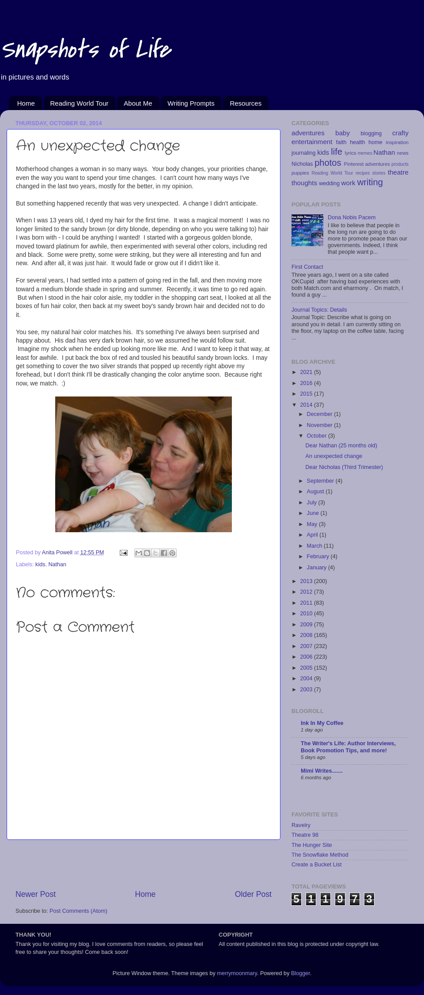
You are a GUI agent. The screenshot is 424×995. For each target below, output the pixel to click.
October (317, 436)
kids (40, 564)
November (320, 425)
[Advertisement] (143, 864)
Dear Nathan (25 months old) (341, 445)
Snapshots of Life (85, 50)
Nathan (58, 564)
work (348, 183)
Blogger (300, 973)
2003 (307, 689)
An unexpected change (333, 456)
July (312, 502)
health (357, 142)
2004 (307, 678)
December (320, 414)
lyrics (350, 153)
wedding (329, 183)
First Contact (307, 267)
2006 (307, 657)
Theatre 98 (305, 835)
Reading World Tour (79, 103)
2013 (307, 581)
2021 (307, 372)
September (321, 481)
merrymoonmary (237, 973)
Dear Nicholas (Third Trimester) (344, 467)
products (400, 164)
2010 (307, 613)
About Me (138, 103)
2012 (307, 592)
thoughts (304, 183)
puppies (300, 172)
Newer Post (35, 894)
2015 (307, 394)
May (313, 524)
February (319, 556)
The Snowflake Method (320, 855)
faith (341, 142)
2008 (307, 635)
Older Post (253, 894)
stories (379, 173)
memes (365, 153)
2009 (307, 624)
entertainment (312, 141)
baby (342, 133)
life (336, 151)
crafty (400, 133)
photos (327, 163)
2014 (307, 405)
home (375, 142)
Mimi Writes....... (322, 771)
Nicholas (302, 164)
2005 (307, 668)
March (315, 546)
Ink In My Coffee (322, 723)
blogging (371, 133)
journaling (304, 153)
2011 (307, 603)
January (317, 567)
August (316, 491)
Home (26, 103)
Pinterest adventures (367, 164)
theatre (398, 172)
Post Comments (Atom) (78, 911)
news (403, 153)
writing (370, 182)
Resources (245, 103)
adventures (308, 133)
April (313, 535)
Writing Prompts (190, 103)
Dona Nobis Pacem (352, 217)
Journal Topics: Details (319, 310)
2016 (307, 383)
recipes (363, 173)
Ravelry (301, 825)
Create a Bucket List (316, 865)
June (314, 513)
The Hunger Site (312, 845)
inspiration (397, 142)
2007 (307, 646)
